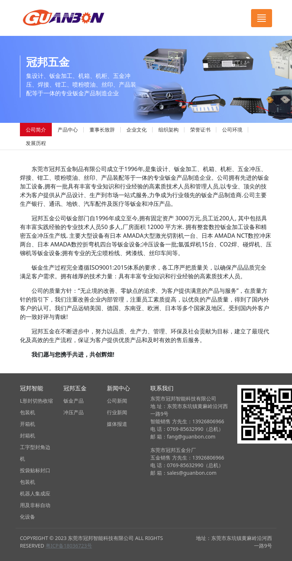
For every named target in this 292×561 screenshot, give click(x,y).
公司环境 (232, 129)
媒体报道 (117, 423)
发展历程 (36, 143)
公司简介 (36, 129)
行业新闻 (117, 412)
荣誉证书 (200, 129)
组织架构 (168, 129)
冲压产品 (73, 412)
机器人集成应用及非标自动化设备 (35, 505)
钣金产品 (73, 400)
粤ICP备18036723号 (69, 545)
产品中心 (68, 129)
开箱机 (27, 423)
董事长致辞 (102, 129)
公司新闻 (117, 400)
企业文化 (136, 129)
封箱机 (27, 435)
